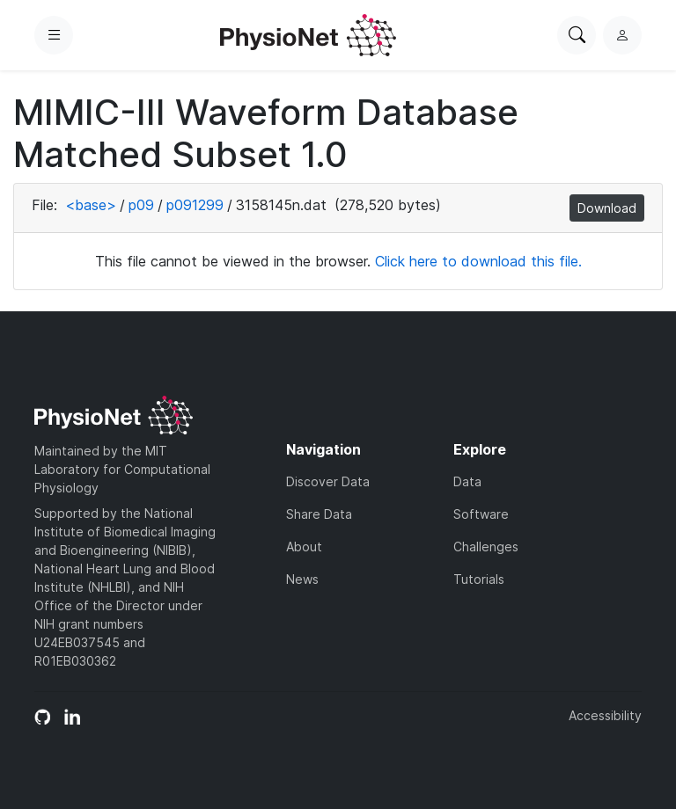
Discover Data (328, 481)
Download (606, 207)
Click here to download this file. (478, 261)
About (304, 546)
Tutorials (478, 579)
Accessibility (605, 715)
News (302, 579)
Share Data (319, 514)
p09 (141, 205)
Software (481, 514)
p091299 (195, 205)
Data (467, 481)
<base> (90, 205)
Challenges (485, 546)
